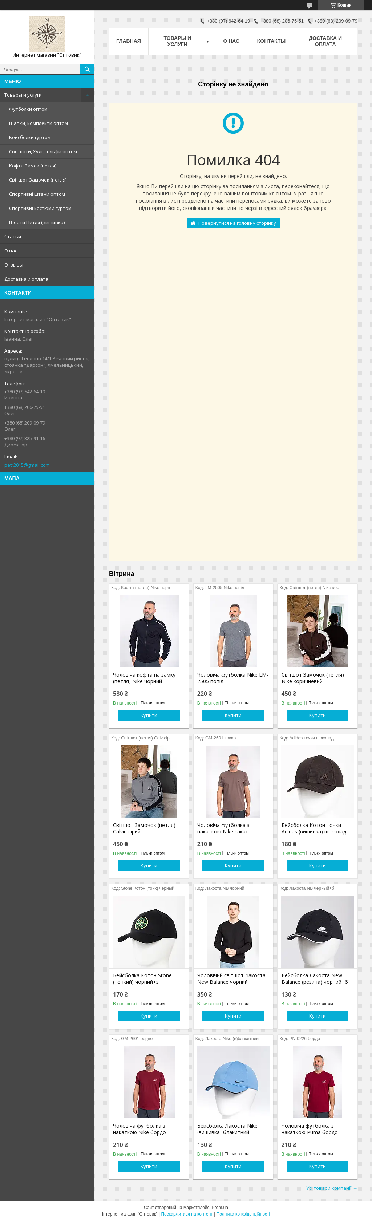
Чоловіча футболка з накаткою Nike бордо (139, 1129)
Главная (128, 41)
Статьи (12, 236)
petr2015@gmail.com (27, 465)
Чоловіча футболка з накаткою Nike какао (223, 828)
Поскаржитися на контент (187, 1214)
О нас (10, 250)
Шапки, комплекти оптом (38, 123)
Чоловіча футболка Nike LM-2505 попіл (232, 678)
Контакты (271, 41)
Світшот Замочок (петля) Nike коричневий (313, 678)
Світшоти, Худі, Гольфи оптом (43, 151)
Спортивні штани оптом (37, 194)
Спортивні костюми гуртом (40, 208)
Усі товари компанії (328, 1188)
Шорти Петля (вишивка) (37, 222)
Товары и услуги (23, 95)
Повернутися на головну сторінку (237, 223)
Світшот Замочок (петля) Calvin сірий (144, 828)
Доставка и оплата (26, 279)
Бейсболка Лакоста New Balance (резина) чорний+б (315, 978)
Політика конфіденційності (243, 1214)
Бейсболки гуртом (30, 137)
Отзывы (13, 264)
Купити (149, 715)
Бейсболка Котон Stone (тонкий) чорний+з (142, 978)
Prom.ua (220, 1207)
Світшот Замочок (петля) (37, 180)
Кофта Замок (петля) (32, 165)
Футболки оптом (28, 109)
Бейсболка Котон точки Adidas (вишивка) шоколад (314, 828)
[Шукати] (87, 69)
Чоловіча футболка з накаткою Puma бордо (310, 1129)
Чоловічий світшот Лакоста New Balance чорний (231, 978)
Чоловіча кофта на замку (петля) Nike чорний (144, 678)
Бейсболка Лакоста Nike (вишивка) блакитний (227, 1129)
